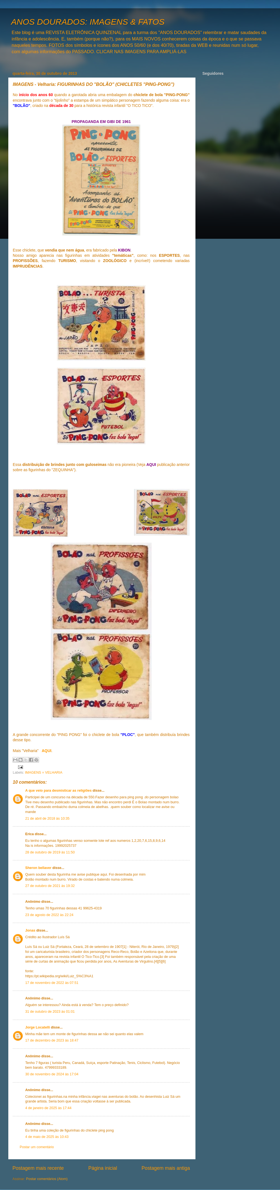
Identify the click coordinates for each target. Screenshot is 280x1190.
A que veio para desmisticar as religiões (58, 791)
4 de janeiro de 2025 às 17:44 (48, 1108)
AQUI (47, 750)
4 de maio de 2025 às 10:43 (46, 1137)
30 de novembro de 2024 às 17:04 (51, 1074)
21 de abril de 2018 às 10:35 (47, 818)
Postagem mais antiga (166, 1168)
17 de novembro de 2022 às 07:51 (51, 983)
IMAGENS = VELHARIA (43, 772)
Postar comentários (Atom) (47, 1179)
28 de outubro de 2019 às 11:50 (50, 852)
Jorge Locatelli (37, 1027)
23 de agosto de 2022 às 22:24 (49, 915)
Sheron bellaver (38, 868)
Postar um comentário (37, 1147)
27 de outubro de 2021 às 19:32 (50, 886)
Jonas (30, 930)
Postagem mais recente (38, 1168)
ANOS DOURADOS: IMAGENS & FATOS (87, 21)
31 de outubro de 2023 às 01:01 (50, 1012)
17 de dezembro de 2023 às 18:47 (51, 1040)
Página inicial (102, 1168)
